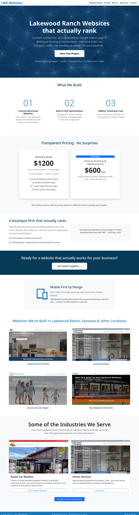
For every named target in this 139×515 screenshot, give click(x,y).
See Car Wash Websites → (38, 491)
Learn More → (100, 491)
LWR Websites (11, 3)
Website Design (95, 3)
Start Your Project (69, 53)
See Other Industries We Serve (69, 499)
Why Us (115, 3)
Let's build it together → (69, 266)
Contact (133, 3)
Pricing (107, 3)
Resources (124, 3)
